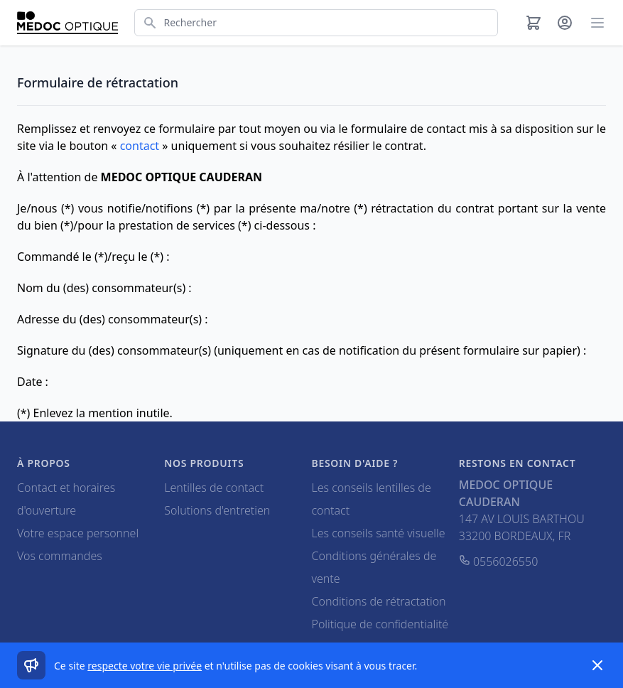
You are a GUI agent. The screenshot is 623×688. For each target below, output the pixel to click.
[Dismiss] (597, 665)
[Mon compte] (565, 23)
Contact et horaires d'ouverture (66, 499)
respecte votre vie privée (144, 665)
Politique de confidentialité (380, 624)
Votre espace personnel (78, 533)
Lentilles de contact (214, 487)
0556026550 (498, 561)
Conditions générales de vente (374, 567)
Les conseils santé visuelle (378, 533)
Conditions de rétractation (379, 601)
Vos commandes (59, 556)
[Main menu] (597, 23)
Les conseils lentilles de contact (371, 499)
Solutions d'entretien (217, 510)
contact (139, 146)
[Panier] (533, 23)
